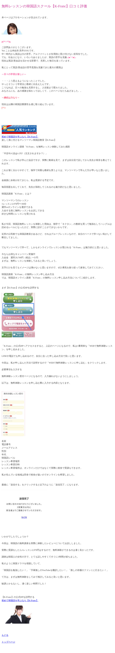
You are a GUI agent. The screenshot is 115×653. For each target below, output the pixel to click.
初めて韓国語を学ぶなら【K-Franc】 (20, 136)
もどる (5, 635)
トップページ (8, 642)
